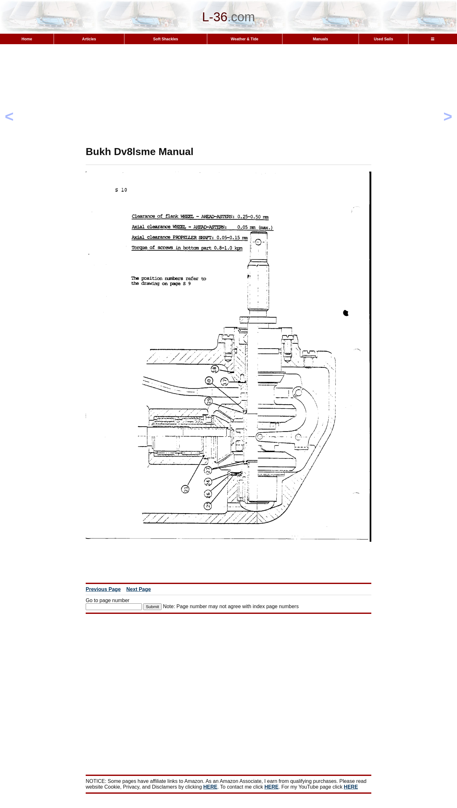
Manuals (320, 39)
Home (27, 39)
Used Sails (383, 39)
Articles (89, 39)
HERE (210, 787)
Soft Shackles (165, 39)
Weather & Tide (244, 39)
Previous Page (103, 589)
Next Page (138, 589)
